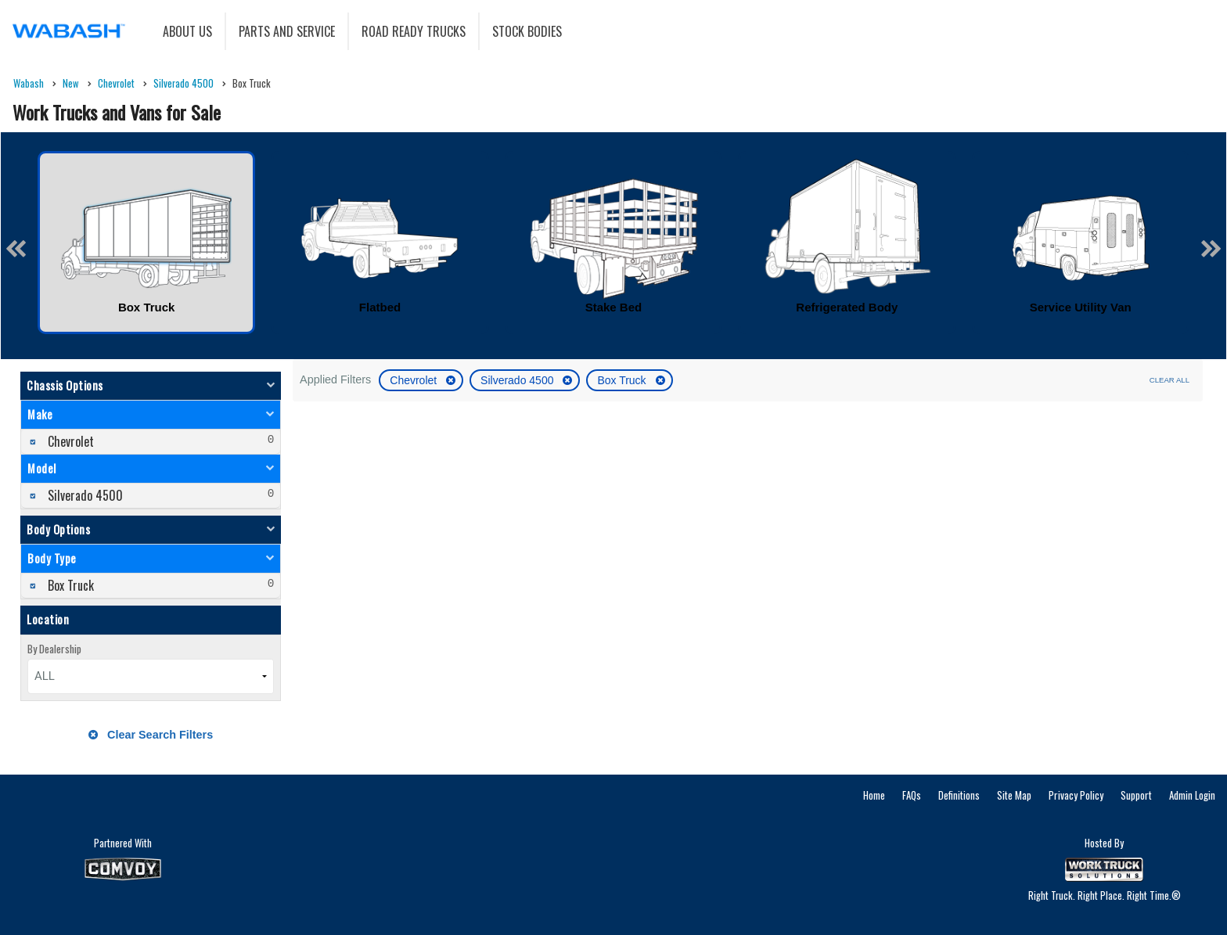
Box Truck (623, 380)
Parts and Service (287, 31)
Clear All (1169, 380)
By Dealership (54, 649)
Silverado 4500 (518, 380)
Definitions (959, 795)
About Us (187, 31)
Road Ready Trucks (414, 31)
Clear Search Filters (150, 734)
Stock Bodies (527, 31)
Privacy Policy (1076, 795)
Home (874, 795)
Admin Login (1192, 795)
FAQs (911, 795)
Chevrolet (415, 380)
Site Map (1014, 795)
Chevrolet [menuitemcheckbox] (69, 441)
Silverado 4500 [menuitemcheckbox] (84, 495)
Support (1136, 795)
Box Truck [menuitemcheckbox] (69, 585)
